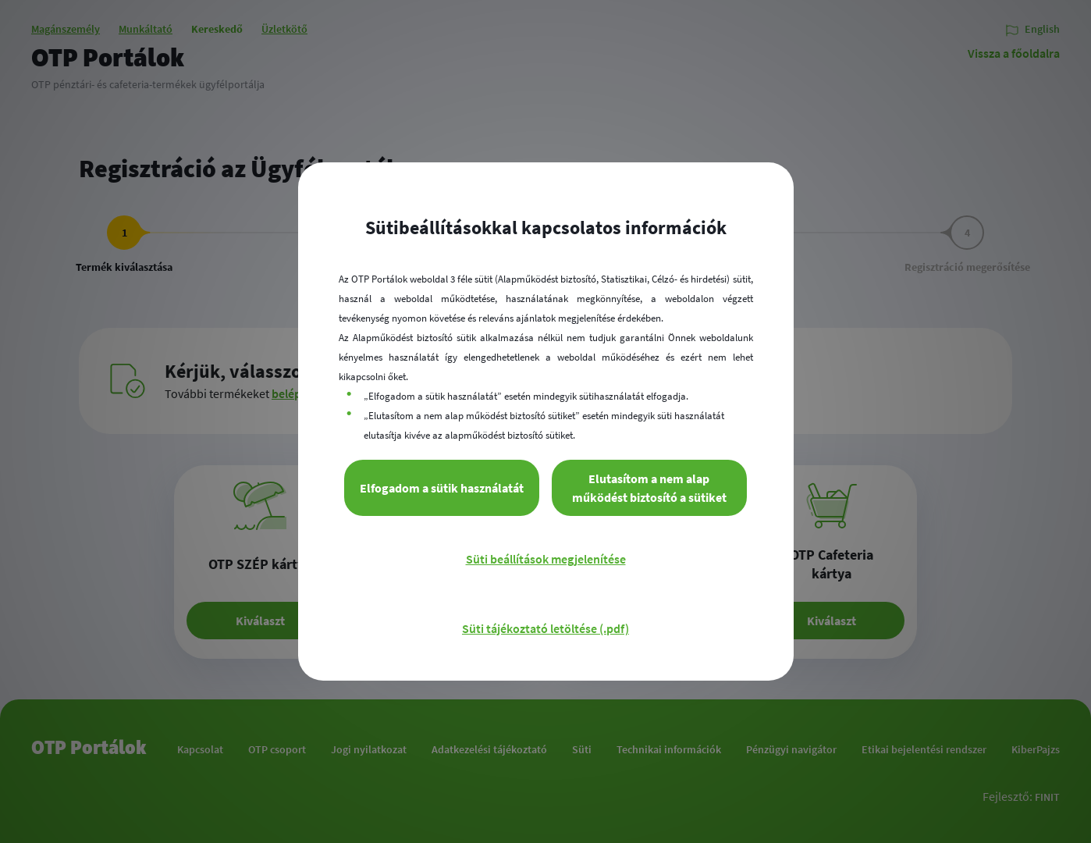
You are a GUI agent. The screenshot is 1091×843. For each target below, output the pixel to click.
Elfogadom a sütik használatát (442, 488)
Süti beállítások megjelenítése (546, 559)
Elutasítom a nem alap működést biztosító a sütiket (649, 488)
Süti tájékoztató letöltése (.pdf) (545, 628)
